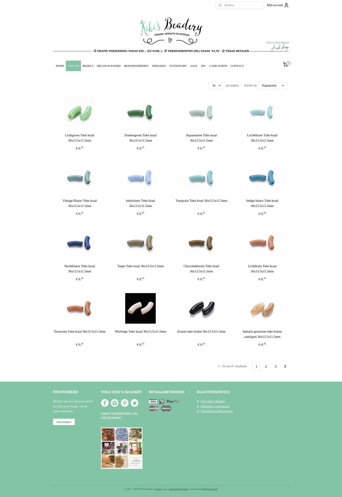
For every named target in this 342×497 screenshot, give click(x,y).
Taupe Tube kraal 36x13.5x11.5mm (140, 266)
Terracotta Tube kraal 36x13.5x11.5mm (80, 331)
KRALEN (73, 65)
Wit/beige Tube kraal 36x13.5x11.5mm (140, 331)
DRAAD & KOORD (109, 65)
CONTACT (237, 65)
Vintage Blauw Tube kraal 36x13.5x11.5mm (80, 203)
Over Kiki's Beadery (213, 401)
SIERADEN (159, 65)
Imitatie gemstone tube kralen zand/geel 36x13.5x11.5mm (262, 334)
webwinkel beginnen (178, 489)
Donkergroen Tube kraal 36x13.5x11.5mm (140, 137)
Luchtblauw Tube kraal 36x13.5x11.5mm (262, 137)
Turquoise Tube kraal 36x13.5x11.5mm (201, 200)
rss (165, 489)
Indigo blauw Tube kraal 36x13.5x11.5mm (262, 203)
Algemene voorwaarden (215, 406)
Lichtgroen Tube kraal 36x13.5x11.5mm (79, 137)
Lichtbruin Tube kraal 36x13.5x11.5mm (262, 268)
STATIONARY (178, 65)
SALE (193, 65)
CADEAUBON (218, 65)
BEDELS (88, 65)
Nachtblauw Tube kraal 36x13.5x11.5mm (79, 268)
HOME (60, 65)
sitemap (158, 489)
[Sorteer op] (273, 85)
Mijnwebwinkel (210, 489)
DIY (203, 65)
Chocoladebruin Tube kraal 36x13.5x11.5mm (201, 268)
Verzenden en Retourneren (217, 411)
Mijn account (278, 5)
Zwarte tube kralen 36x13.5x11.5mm (201, 331)
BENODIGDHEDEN (136, 65)
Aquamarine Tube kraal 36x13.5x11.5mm (201, 137)
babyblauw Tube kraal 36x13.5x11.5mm (140, 203)
